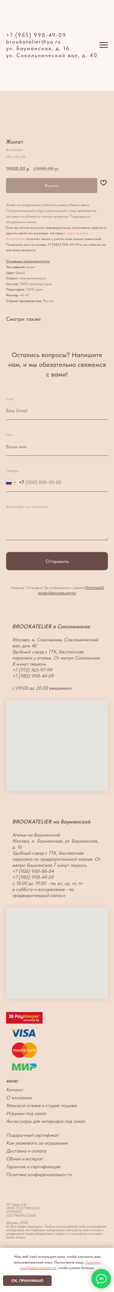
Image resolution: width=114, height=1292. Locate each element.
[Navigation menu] (103, 45)
